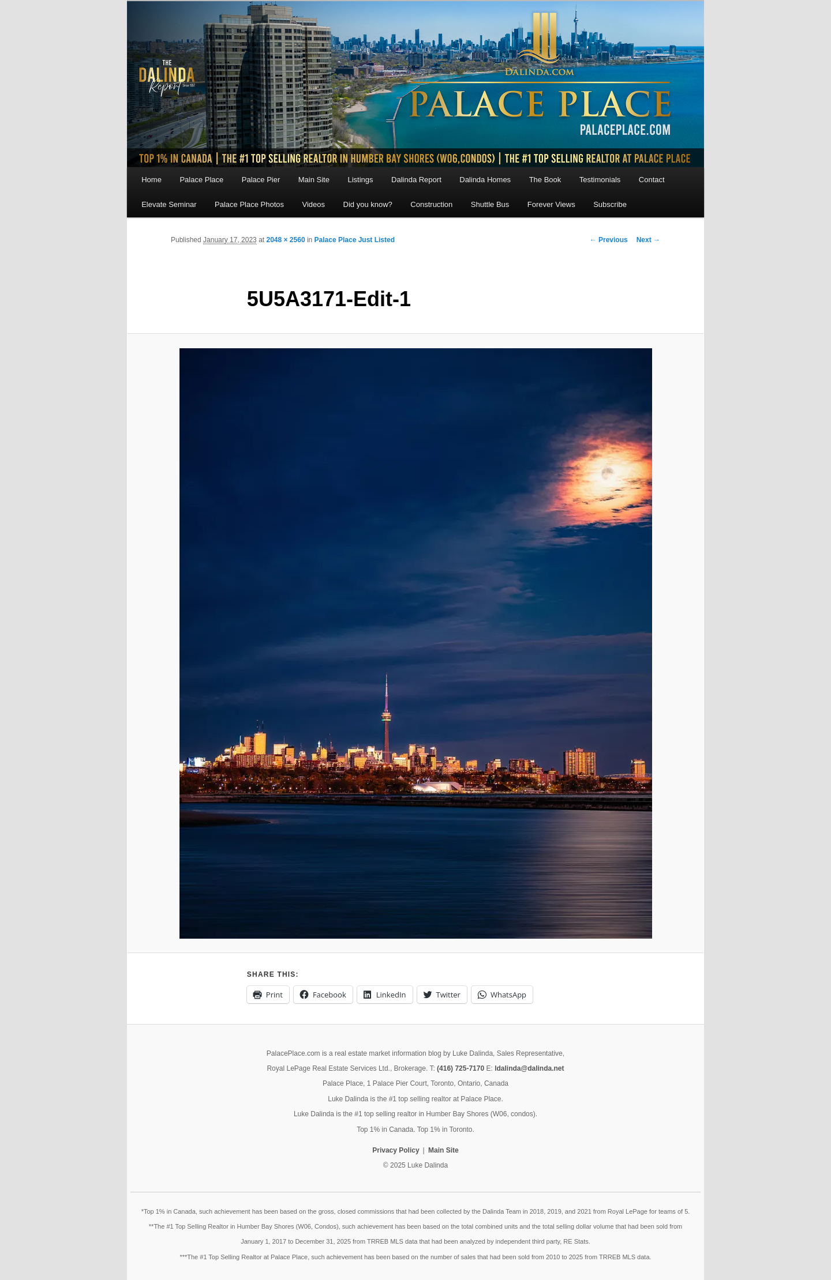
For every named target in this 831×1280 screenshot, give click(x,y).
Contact (652, 179)
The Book (545, 179)
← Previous (609, 240)
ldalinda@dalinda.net (529, 1068)
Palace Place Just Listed (355, 240)
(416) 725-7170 (460, 1068)
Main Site (314, 179)
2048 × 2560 (285, 240)
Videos (313, 204)
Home (151, 179)
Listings (360, 179)
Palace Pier (261, 179)
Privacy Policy (395, 1150)
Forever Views (551, 204)
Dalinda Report (416, 179)
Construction (431, 204)
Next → (648, 240)
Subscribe (610, 204)
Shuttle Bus (490, 204)
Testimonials (600, 179)
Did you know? (367, 204)
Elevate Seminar (168, 204)
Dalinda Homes (485, 179)
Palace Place (201, 179)
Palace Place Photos (249, 204)
